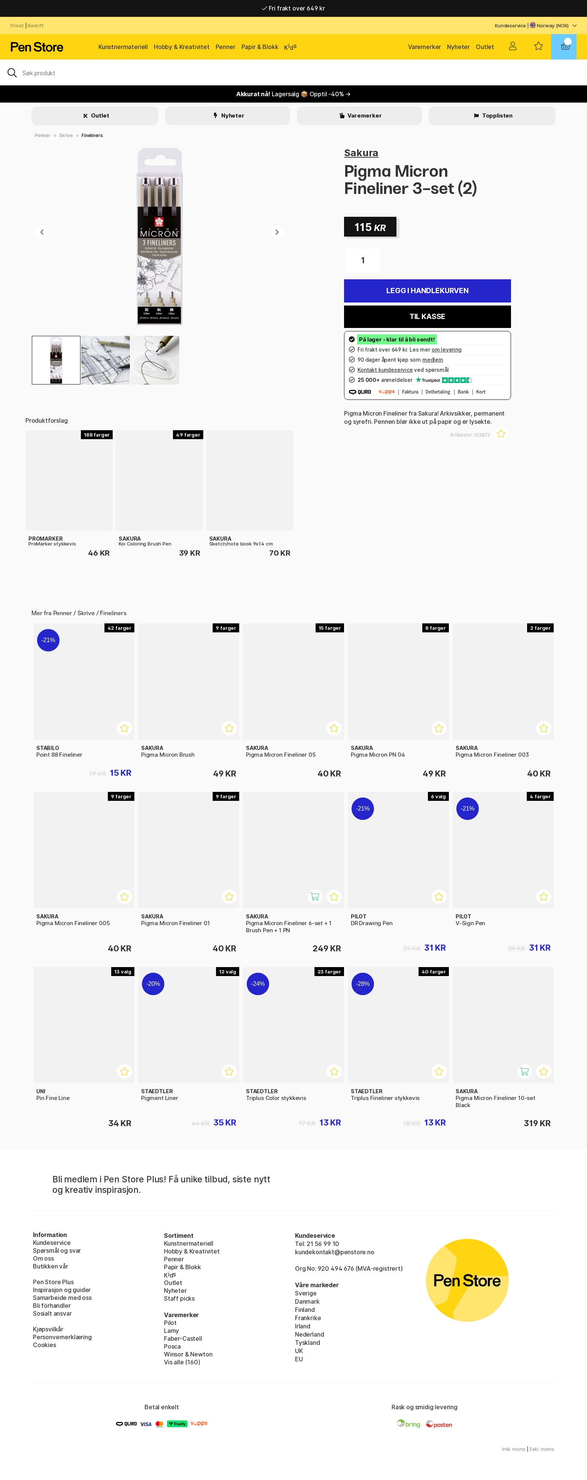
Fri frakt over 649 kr (293, 8)
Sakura (361, 152)
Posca (172, 1346)
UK (299, 1351)
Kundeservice (510, 25)
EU (299, 1359)
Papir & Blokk (260, 47)
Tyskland (307, 1342)
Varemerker (424, 47)
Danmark (307, 1301)
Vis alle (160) (182, 1362)
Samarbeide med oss (62, 1297)
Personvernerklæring (62, 1337)
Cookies (44, 1345)
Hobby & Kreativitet (182, 47)
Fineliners (92, 135)
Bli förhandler (52, 1305)
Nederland (309, 1334)
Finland (305, 1309)
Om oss (43, 1258)
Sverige (306, 1293)
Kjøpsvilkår (48, 1329)
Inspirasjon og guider (62, 1290)
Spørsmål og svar (57, 1250)
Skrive (66, 135)
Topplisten (497, 115)
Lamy (171, 1330)
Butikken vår (50, 1266)
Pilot (170, 1322)
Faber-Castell (183, 1338)
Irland (302, 1326)
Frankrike (308, 1318)
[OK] (293, 72)
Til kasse (427, 316)
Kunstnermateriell (123, 47)
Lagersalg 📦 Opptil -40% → (293, 94)
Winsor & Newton (188, 1354)
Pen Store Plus (53, 1282)
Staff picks (179, 1298)
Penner (225, 47)
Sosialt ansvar (52, 1313)
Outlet (485, 47)
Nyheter (458, 47)
